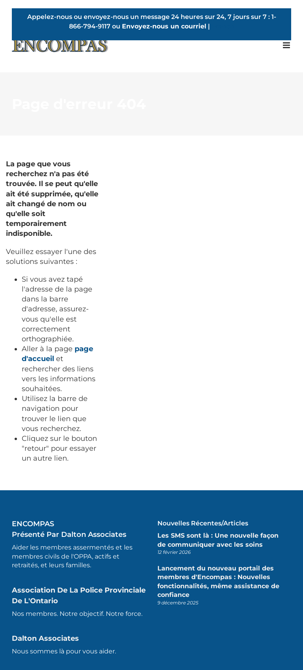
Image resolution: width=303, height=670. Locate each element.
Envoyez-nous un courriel (164, 26)
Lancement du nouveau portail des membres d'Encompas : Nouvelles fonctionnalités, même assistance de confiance (218, 581)
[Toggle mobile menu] (287, 45)
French (222, 26)
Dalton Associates (45, 638)
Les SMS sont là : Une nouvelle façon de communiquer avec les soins (218, 540)
